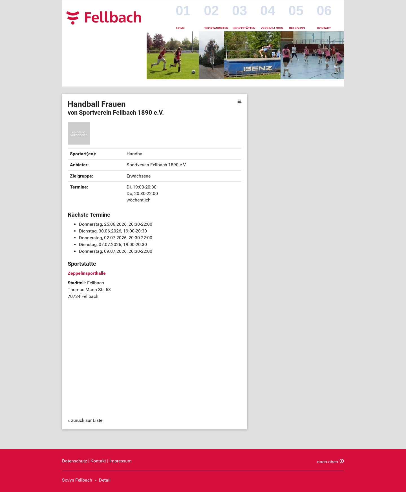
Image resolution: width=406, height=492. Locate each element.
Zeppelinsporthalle (87, 273)
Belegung (297, 28)
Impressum (120, 461)
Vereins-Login (272, 28)
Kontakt (324, 28)
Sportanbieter (216, 28)
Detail (105, 480)
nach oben (327, 461)
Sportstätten (244, 28)
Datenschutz (74, 461)
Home (180, 28)
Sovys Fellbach (77, 480)
